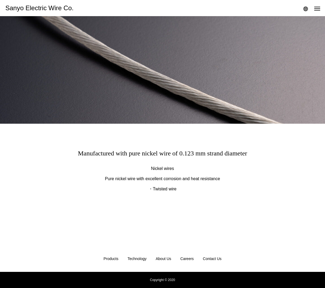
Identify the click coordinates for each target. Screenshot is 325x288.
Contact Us (212, 259)
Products (111, 259)
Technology (137, 259)
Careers (187, 259)
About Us (163, 259)
